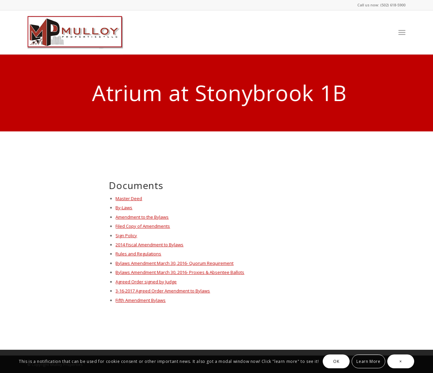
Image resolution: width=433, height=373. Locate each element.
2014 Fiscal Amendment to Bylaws (149, 245)
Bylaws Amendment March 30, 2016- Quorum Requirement (174, 263)
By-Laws (123, 208)
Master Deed (128, 198)
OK (336, 361)
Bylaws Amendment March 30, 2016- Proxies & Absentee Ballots (179, 272)
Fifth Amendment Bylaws (140, 300)
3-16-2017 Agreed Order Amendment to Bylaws (162, 291)
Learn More (368, 361)
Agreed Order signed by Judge (145, 282)
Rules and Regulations (138, 254)
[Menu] (401, 32)
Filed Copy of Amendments (142, 226)
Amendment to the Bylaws (141, 217)
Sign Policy (126, 235)
